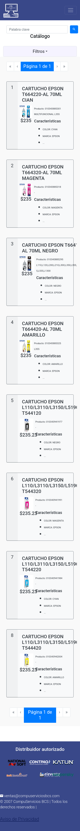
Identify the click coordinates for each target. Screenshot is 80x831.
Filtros (40, 51)
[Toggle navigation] (71, 10)
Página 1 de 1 (38, 66)
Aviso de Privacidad (19, 819)
